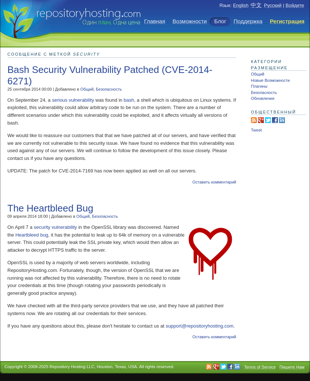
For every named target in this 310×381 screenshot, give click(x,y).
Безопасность (109, 89)
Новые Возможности (270, 80)
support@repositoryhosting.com (200, 326)
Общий (86, 89)
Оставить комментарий (214, 182)
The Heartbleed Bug (50, 208)
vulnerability (81, 100)
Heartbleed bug (32, 235)
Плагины (259, 86)
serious (60, 100)
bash (129, 100)
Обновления (262, 98)
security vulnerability (55, 227)
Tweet (256, 130)
